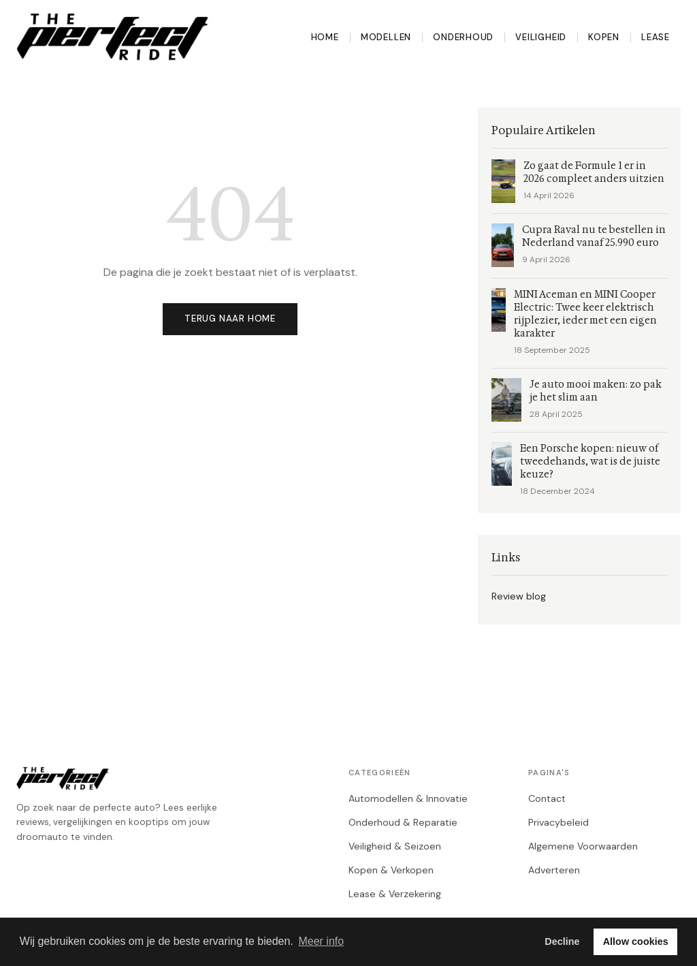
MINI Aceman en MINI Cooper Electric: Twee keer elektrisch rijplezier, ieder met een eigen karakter (585, 314)
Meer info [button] (321, 941)
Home (325, 37)
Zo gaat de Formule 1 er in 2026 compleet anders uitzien (593, 172)
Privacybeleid (558, 822)
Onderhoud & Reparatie (402, 822)
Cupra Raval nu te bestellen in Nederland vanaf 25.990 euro (594, 236)
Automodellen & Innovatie (408, 798)
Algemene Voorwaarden (583, 846)
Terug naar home (230, 318)
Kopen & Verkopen (391, 870)
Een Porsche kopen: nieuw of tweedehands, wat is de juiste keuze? (590, 461)
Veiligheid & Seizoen (394, 846)
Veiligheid (540, 37)
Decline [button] (562, 941)
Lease (655, 37)
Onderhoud (463, 37)
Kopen (603, 37)
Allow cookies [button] (635, 941)
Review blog (518, 596)
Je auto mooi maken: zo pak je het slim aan (596, 391)
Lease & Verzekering (394, 894)
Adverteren (554, 870)
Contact (547, 798)
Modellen (386, 37)
